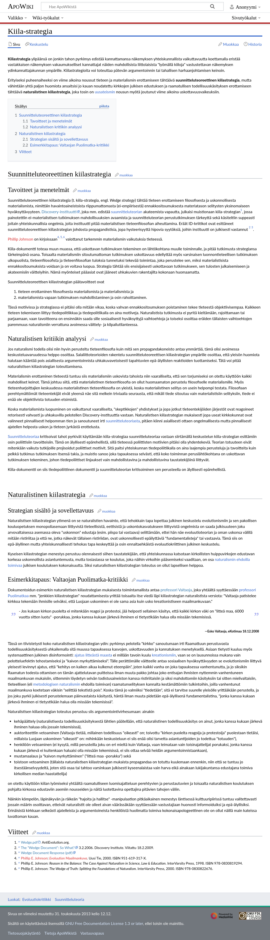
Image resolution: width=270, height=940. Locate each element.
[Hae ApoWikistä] (132, 6)
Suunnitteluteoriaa (23, 436)
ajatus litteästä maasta (93, 655)
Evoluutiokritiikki (36, 899)
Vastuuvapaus (92, 933)
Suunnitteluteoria (69, 899)
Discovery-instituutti (58, 211)
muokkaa (126, 175)
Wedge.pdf (29, 842)
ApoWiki (20, 6)
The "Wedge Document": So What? (47, 847)
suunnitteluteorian (126, 211)
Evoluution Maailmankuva (68, 858)
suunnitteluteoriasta (123, 420)
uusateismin (105, 91)
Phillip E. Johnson (34, 858)
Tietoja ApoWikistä (60, 933)
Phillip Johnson (20, 239)
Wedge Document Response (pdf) (46, 853)
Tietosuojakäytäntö (24, 933)
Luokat (13, 899)
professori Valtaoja (176, 589)
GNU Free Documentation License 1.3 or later (104, 923)
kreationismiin (164, 655)
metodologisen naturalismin (56, 684)
